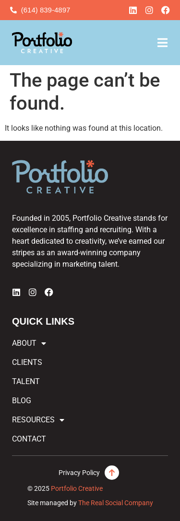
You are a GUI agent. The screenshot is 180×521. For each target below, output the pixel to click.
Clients (27, 362)
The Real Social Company (115, 503)
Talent (26, 381)
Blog (21, 400)
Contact (29, 438)
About (29, 343)
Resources (38, 420)
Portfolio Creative (77, 488)
